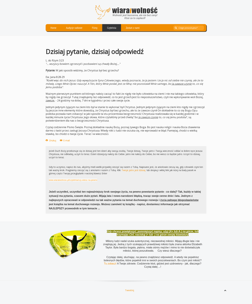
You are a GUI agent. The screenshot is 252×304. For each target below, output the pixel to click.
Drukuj (51, 140)
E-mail (65, 140)
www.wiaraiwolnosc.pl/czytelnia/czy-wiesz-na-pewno (73, 180)
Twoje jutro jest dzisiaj (133, 170)
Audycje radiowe (74, 28)
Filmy (94, 28)
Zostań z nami (133, 28)
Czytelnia (111, 28)
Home (53, 28)
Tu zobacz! (110, 263)
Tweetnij (129, 290)
